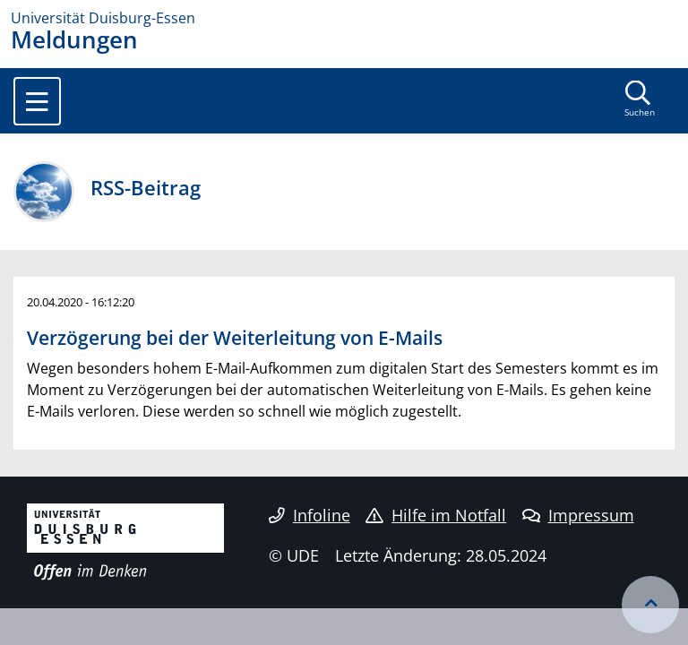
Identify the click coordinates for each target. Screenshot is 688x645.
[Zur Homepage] (344, 18)
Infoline (309, 515)
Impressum (578, 515)
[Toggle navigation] (37, 101)
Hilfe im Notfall (436, 515)
